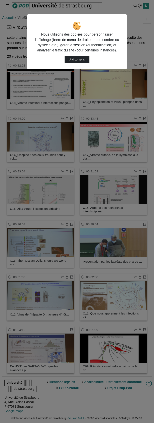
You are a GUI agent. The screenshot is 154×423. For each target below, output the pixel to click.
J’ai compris (77, 59)
